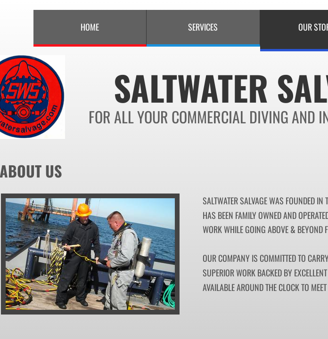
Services (203, 27)
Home (90, 27)
